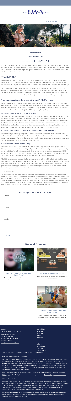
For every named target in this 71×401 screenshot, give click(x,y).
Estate (38, 335)
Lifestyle (39, 344)
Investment (40, 333)
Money (39, 342)
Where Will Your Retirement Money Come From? (18, 274)
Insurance (40, 337)
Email (7, 207)
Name (7, 195)
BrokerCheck (40, 352)
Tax (38, 340)
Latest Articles (41, 346)
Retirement (40, 331)
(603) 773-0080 (51, 21)
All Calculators (41, 350)
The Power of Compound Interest (52, 273)
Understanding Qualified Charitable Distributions (52, 311)
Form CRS (24, 356)
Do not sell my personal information (55, 375)
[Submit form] (8, 235)
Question (6, 219)
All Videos (40, 348)
